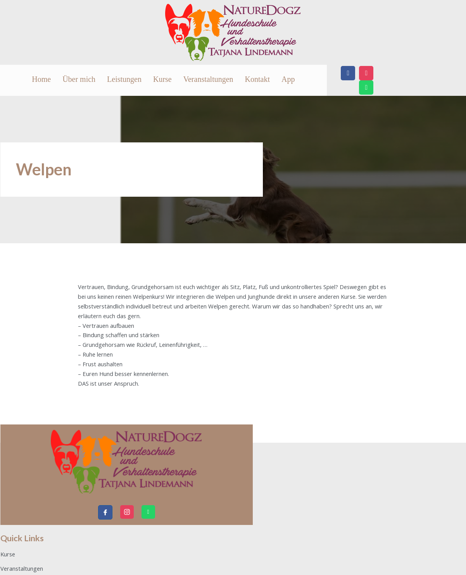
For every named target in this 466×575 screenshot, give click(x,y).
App (361, 80)
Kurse (236, 80)
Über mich (161, 80)
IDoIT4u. (451, 561)
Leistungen (198, 80)
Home (132, 80)
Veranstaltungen (282, 80)
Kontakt (331, 80)
